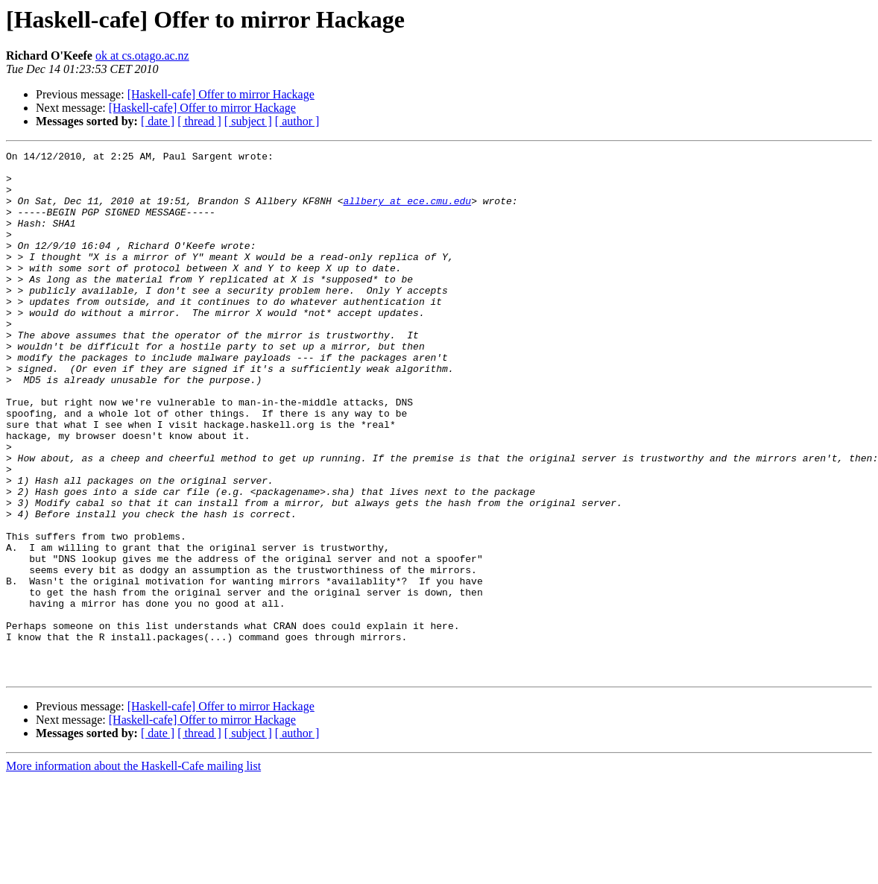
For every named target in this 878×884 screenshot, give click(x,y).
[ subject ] (248, 121)
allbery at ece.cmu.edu (407, 211)
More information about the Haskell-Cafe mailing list (133, 871)
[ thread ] (199, 121)
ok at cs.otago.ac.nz (142, 55)
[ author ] (297, 121)
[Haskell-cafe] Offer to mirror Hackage (221, 94)
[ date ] (157, 121)
